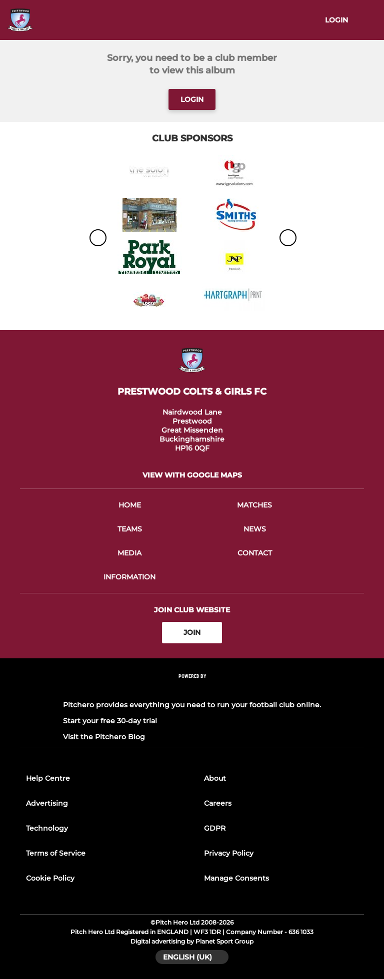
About (215, 778)
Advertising (47, 803)
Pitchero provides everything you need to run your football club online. (192, 704)
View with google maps (192, 475)
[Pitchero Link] (192, 689)
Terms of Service (56, 853)
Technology (47, 828)
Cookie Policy (50, 878)
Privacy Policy (229, 853)
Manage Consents (236, 878)
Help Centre (48, 778)
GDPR (215, 828)
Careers (218, 803)
